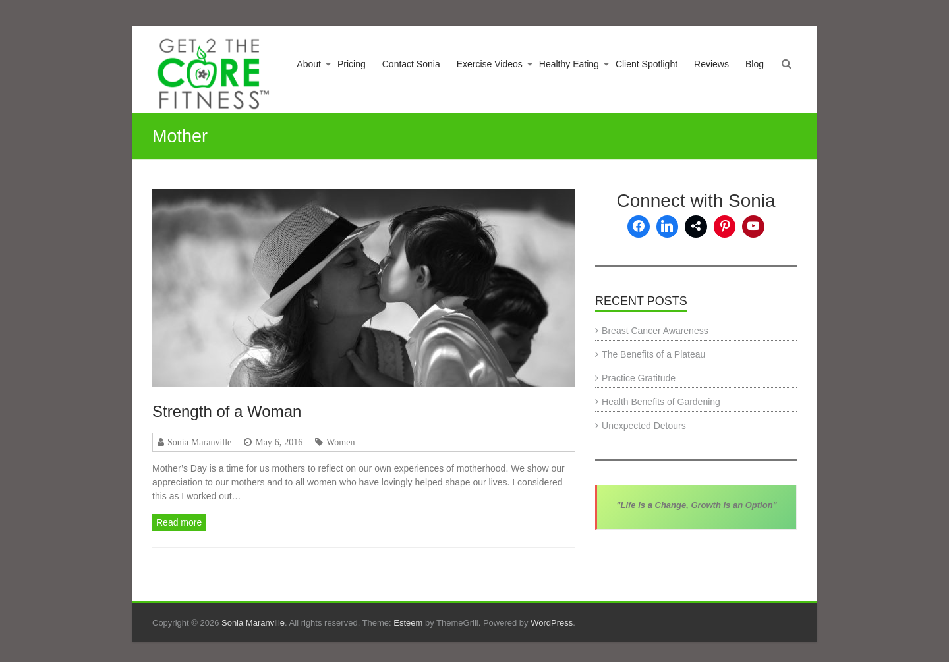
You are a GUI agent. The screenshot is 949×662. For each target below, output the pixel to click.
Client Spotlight (646, 64)
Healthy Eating (569, 64)
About (309, 64)
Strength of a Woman (226, 411)
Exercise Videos (490, 64)
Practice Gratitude (639, 378)
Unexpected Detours (644, 425)
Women (340, 442)
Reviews (711, 64)
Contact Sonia (411, 64)
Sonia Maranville (199, 442)
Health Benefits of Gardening (661, 402)
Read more (179, 522)
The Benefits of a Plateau (653, 354)
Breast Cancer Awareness (655, 330)
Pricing (351, 64)
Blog (754, 64)
